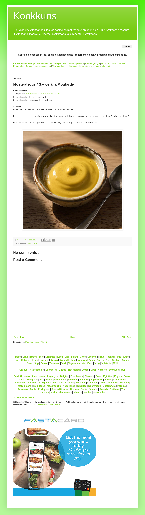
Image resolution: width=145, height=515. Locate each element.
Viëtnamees (65, 392)
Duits (98, 376)
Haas (101, 357)
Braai (25, 357)
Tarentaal (54, 363)
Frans (29, 244)
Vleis (90, 363)
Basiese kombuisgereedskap (38, 66)
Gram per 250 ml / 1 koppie (113, 63)
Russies (74, 389)
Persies (121, 386)
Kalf (17, 360)
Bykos (85, 369)
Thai (123, 389)
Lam (73, 360)
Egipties (107, 376)
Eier (67, 357)
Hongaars (32, 379)
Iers (42, 379)
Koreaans (58, 382)
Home (73, 337)
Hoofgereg (74, 369)
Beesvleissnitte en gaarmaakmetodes (95, 66)
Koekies (44, 360)
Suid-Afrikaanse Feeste (23, 397)
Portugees (44, 389)
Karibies (32, 382)
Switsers (114, 389)
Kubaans (80, 382)
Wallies (87, 392)
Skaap (125, 360)
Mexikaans (39, 386)
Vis (83, 363)
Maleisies (113, 382)
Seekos (116, 360)
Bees (18, 357)
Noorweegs (94, 386)
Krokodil (64, 360)
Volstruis (106, 363)
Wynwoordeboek (59, 66)
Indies (49, 379)
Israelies (72, 379)
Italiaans (84, 379)
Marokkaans (24, 386)
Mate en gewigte (92, 63)
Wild (115, 363)
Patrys (100, 360)
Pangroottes (18, 66)
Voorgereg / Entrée (56, 369)
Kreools (69, 382)
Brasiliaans (76, 376)
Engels (118, 376)
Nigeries (81, 386)
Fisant (74, 357)
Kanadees (20, 382)
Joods (107, 379)
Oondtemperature (76, 63)
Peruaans (23, 389)
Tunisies (44, 392)
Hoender (110, 357)
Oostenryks (109, 386)
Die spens (73, 66)
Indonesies (60, 379)
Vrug (97, 363)
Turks (54, 392)
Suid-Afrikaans (22, 376)
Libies (102, 382)
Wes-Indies (99, 392)
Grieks (21, 379)
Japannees (97, 379)
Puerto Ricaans (59, 389)
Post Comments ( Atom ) (36, 342)
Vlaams (77, 392)
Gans (83, 357)
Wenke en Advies (44, 63)
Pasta (92, 360)
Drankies (50, 357)
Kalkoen (25, 360)
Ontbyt (23, 369)
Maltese (124, 382)
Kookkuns (35, 15)
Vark (63, 363)
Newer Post (19, 337)
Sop (36, 363)
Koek (35, 360)
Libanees (92, 382)
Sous (35, 244)
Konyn (54, 360)
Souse (44, 363)
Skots (84, 389)
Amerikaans (38, 376)
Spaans (93, 389)
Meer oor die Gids (40, 405)
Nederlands (69, 386)
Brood (33, 357)
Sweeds (103, 389)
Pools (33, 389)
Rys (108, 360)
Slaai (29, 363)
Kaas (126, 357)
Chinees (89, 376)
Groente (91, 357)
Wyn (123, 369)
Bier (41, 357)
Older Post (126, 337)
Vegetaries (74, 363)
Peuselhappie (36, 369)
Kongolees (45, 382)
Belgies (64, 376)
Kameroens (119, 379)
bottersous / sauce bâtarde (43, 94)
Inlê (119, 357)
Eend (60, 357)
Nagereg (82, 360)
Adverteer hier (56, 405)
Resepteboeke (60, 63)
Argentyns (52, 376)
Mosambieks (54, 386)
